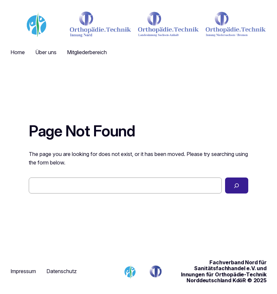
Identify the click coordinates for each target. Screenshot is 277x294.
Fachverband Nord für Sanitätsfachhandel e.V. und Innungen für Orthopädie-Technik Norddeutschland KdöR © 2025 (224, 271)
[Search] (236, 186)
